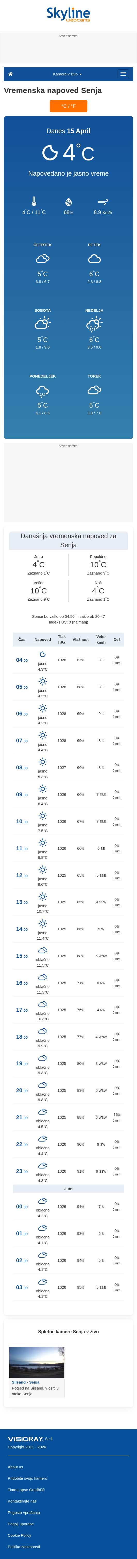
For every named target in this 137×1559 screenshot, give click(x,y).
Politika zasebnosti (24, 1546)
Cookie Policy (19, 1535)
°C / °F (68, 106)
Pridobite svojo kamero (27, 1478)
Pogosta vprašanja (24, 1512)
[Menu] (123, 73)
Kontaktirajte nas (22, 1501)
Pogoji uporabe (21, 1524)
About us (15, 1467)
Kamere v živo (67, 74)
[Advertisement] (67, 51)
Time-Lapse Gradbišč (26, 1489)
